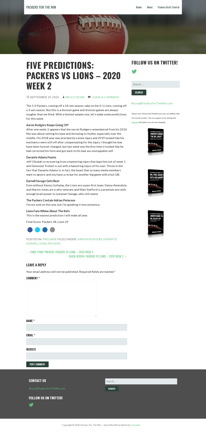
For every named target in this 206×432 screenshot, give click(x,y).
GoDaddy (135, 425)
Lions (42, 243)
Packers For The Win (41, 7)
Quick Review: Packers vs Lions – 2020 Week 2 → (98, 256)
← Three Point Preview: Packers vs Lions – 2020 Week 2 (59, 252)
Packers (54, 243)
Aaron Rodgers (89, 239)
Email (30, 335)
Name (30, 321)
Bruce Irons (75, 97)
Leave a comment (105, 97)
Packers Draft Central (168, 7)
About (150, 7)
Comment (33, 278)
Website (31, 349)
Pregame (50, 239)
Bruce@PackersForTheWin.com (152, 103)
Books (139, 7)
